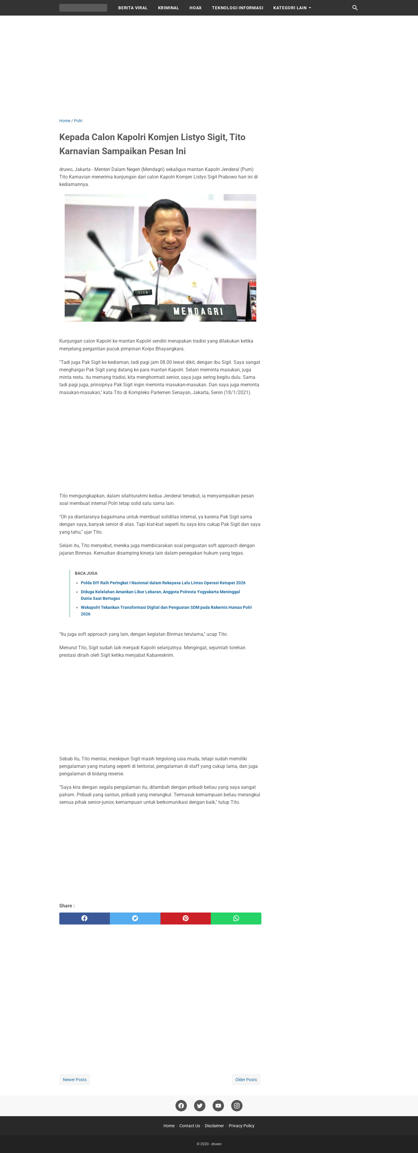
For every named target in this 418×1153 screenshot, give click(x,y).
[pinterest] (185, 918)
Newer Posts (75, 1079)
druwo (216, 1144)
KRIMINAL (168, 7)
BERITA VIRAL (133, 7)
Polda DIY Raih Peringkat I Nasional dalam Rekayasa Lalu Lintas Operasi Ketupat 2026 (163, 582)
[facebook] (84, 918)
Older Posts (246, 1079)
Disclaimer (214, 1125)
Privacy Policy (242, 1125)
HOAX (196, 7)
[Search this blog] (355, 7)
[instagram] (237, 1106)
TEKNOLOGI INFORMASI (237, 7)
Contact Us (189, 1125)
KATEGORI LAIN (290, 7)
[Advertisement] (209, 66)
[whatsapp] (236, 918)
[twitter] (135, 918)
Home (169, 1125)
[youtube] (218, 1106)
